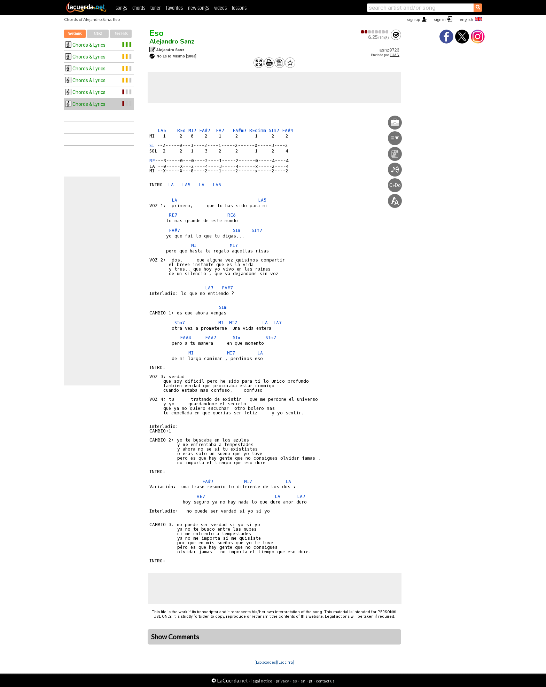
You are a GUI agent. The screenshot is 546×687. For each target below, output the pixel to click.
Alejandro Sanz (171, 41)
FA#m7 (240, 130)
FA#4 (287, 130)
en (303, 681)
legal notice (261, 681)
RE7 (174, 215)
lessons (239, 8)
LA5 (163, 130)
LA (171, 185)
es (294, 681)
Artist (98, 34)
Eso (156, 33)
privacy (282, 681)
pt (310, 681)
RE (152, 161)
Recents (121, 34)
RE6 (181, 130)
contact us (325, 681)
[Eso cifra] (285, 662)
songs (121, 8)
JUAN (394, 55)
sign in (440, 19)
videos (220, 8)
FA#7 (204, 130)
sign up (413, 19)
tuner (155, 8)
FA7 (220, 130)
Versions (74, 34)
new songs (198, 8)
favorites (174, 8)
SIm (237, 230)
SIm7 (274, 130)
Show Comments (175, 637)
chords (138, 8)
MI (193, 245)
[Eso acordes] (266, 662)
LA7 (209, 288)
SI (151, 145)
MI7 (192, 130)
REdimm (257, 130)
